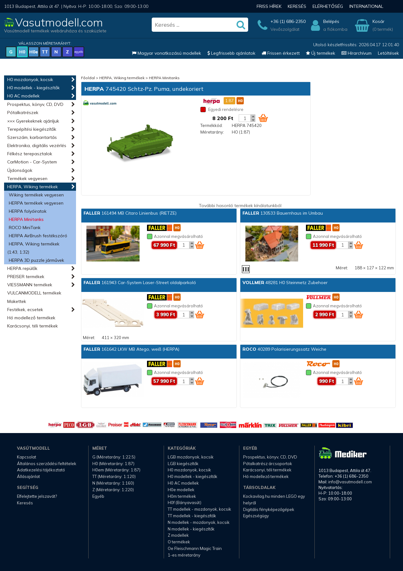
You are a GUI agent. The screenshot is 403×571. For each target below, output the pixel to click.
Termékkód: (211, 125)
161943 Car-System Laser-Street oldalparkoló (140, 282)
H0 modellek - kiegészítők (33, 88)
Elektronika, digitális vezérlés (36, 145)
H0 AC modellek (23, 96)
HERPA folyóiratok (27, 211)
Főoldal (88, 77)
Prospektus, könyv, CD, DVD (35, 104)
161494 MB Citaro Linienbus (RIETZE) (130, 213)
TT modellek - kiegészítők (192, 515)
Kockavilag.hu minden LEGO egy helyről (274, 499)
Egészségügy (256, 515)
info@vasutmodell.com (350, 481)
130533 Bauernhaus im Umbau (282, 213)
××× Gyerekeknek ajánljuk (33, 121)
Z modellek (178, 535)
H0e (33, 52)
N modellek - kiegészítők (191, 528)
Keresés (297, 6)
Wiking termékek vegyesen (36, 195)
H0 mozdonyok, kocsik (30, 79)
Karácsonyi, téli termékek (32, 326)
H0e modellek (181, 489)
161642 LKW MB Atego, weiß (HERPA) (131, 349)
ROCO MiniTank (25, 227)
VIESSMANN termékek (29, 285)
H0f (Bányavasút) (184, 502)
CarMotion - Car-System (32, 162)
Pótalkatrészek (22, 112)
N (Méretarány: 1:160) (113, 483)
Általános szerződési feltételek (46, 463)
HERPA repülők (22, 268)
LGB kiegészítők (183, 463)
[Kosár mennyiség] (245, 118)
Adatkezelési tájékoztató (41, 469)
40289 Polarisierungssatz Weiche (284, 349)
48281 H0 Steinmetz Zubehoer (285, 282)
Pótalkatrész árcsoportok (267, 463)
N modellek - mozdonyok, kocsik (199, 522)
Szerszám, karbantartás (32, 137)
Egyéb (98, 496)
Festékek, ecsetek (25, 309)
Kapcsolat (26, 456)
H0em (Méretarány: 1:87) (116, 469)
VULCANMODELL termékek (34, 293)
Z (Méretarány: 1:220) (113, 489)
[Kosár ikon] (263, 118)
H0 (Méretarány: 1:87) (113, 463)
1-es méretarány (184, 554)
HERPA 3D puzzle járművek (36, 260)
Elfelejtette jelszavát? (37, 496)
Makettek (16, 301)
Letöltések (388, 53)
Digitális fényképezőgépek (268, 509)
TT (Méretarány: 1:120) (114, 476)
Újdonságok (19, 170)
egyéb (78, 52)
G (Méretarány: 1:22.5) (113, 456)
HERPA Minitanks (26, 219)
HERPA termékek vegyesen (36, 203)
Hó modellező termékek (31, 318)
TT (45, 52)
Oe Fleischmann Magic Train (195, 548)
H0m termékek (182, 496)
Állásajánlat (28, 476)
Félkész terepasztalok (29, 153)
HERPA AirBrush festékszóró (38, 236)
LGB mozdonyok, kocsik (191, 456)
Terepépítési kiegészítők (31, 129)
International (366, 6)
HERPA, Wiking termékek (32, 186)
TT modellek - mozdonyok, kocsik (199, 509)
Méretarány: (212, 132)
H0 (22, 52)
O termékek (179, 541)
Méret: (342, 267)
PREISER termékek (25, 276)
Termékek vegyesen (27, 178)
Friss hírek (269, 6)
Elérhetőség (328, 6)
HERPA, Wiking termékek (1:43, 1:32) (33, 248)
